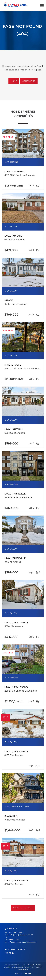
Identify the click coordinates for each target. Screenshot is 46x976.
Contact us (28, 81)
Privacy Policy (17, 967)
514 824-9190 (14, 940)
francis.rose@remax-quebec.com (23, 942)
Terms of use (29, 967)
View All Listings (23, 908)
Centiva (27, 973)
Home (14, 81)
